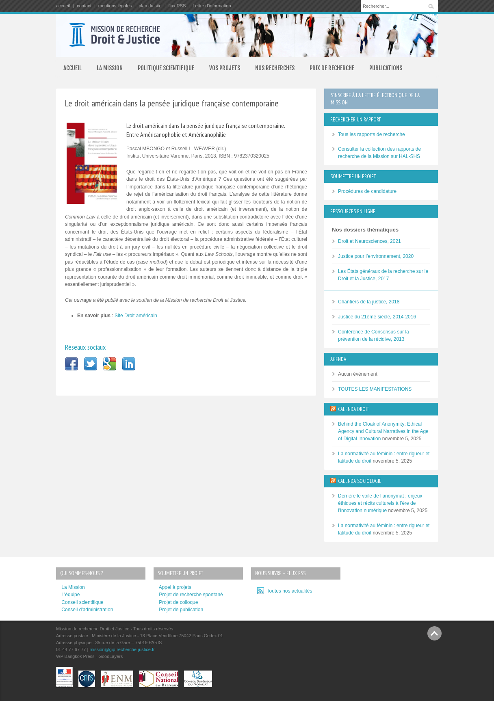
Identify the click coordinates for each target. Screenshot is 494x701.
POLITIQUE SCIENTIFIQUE (166, 68)
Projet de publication (181, 609)
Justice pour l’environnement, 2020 (376, 256)
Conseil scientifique (82, 602)
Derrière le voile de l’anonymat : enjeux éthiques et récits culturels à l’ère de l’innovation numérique (380, 503)
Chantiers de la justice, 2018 (368, 302)
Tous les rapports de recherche (371, 134)
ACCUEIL (72, 68)
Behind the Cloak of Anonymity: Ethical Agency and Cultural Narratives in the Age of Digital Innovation (383, 431)
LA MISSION (110, 68)
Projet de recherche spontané (191, 594)
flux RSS (177, 6)
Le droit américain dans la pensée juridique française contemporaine (172, 103)
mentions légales (115, 6)
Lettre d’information (212, 6)
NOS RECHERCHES (275, 68)
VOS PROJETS (224, 68)
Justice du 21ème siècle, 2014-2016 (377, 317)
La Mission (72, 587)
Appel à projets (175, 587)
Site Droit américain (136, 315)
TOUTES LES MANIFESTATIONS (375, 389)
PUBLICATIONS (385, 68)
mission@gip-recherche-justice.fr (121, 649)
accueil (63, 6)
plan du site (150, 6)
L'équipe (70, 594)
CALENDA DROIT (353, 409)
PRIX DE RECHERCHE (332, 68)
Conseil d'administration (87, 609)
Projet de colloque (178, 602)
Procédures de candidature (367, 191)
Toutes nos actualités (288, 591)
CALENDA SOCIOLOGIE (359, 481)
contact (84, 6)
